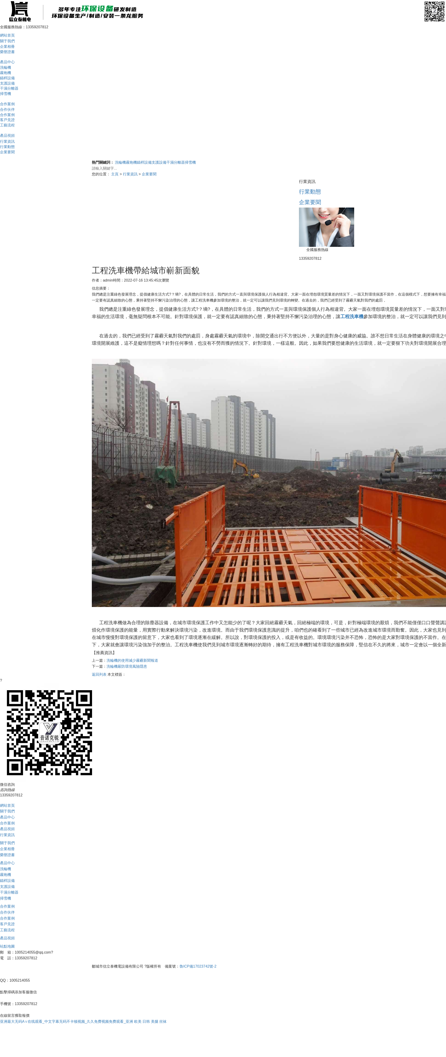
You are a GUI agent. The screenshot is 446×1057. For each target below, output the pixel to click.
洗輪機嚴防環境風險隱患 (127, 666)
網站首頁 (7, 35)
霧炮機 (5, 73)
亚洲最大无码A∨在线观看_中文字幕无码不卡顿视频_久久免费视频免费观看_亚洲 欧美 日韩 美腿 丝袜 (83, 1021)
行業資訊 (7, 141)
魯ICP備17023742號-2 (198, 966)
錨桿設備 (7, 78)
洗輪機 (5, 67)
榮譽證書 (7, 52)
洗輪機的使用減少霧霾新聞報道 (132, 660)
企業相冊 (7, 46)
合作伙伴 (7, 109)
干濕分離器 (9, 88)
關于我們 (7, 41)
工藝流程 (7, 125)
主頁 (115, 174)
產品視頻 (7, 135)
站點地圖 (7, 946)
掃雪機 (5, 94)
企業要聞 (7, 152)
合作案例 (7, 104)
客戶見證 (7, 120)
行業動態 (7, 147)
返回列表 (99, 674)
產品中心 (7, 62)
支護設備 (7, 83)
